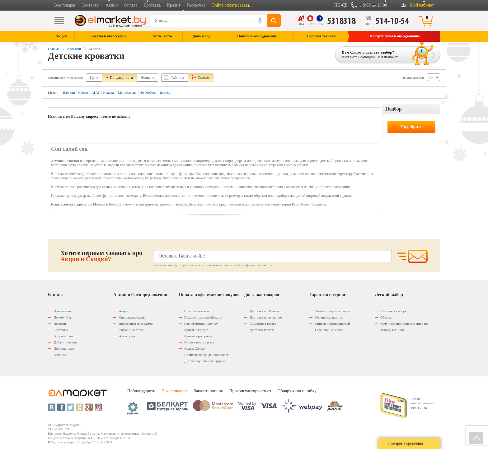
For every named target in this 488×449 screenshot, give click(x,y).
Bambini (69, 92)
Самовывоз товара (263, 323)
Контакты (90, 5)
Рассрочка (196, 5)
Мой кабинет (422, 5)
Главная (53, 48)
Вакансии (61, 355)
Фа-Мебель (148, 92)
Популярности (121, 77)
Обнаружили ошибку (297, 391)
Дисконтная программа (135, 323)
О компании (62, 311)
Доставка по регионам (266, 317)
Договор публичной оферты (204, 361)
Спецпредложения (132, 317)
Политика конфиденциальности (207, 355)
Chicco (83, 92)
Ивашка (109, 92)
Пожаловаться (174, 391)
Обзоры (386, 317)
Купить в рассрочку (198, 336)
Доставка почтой (262, 330)
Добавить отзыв (65, 342)
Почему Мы (62, 317)
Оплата (131, 5)
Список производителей (332, 323)
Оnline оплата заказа (199, 342)
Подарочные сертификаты (203, 317)
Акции (112, 5)
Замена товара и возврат (332, 311)
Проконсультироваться (250, 391)
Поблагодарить (141, 391)
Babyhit (165, 92)
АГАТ (96, 92)
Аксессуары (127, 336)
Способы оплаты (196, 311)
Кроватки (74, 48)
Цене (94, 77)
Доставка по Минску (265, 311)
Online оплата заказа (230, 5)
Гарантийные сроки (329, 330)
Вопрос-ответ (63, 336)
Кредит (174, 5)
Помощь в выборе (393, 311)
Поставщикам (64, 348)
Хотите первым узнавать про (101, 256)
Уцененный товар (131, 330)
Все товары (64, 5)
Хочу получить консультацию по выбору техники (404, 327)
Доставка (152, 5)
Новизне (147, 77)
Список (203, 77)
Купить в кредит (196, 330)
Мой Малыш (127, 92)
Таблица (177, 77)
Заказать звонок (208, 391)
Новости (60, 323)
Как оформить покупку (201, 323)
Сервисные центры (329, 317)
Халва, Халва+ (194, 348)
